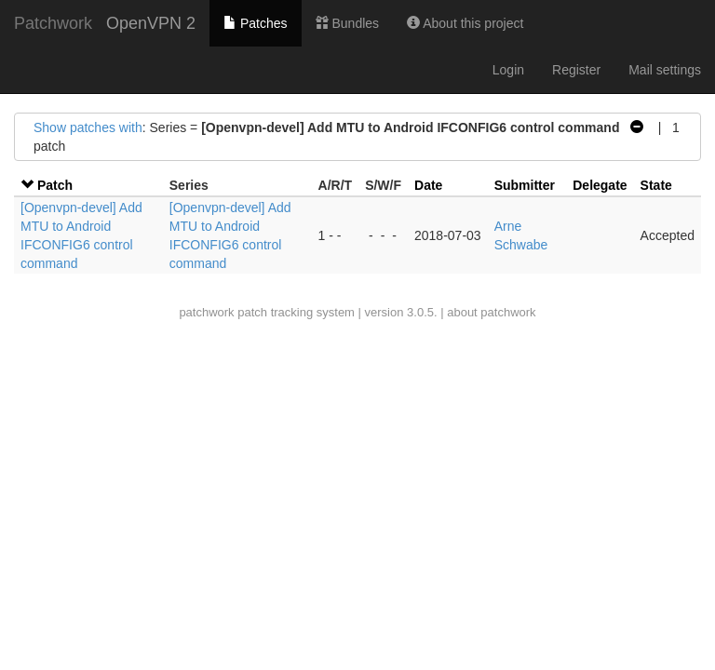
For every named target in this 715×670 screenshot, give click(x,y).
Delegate (600, 185)
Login (508, 69)
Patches (255, 23)
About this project (465, 23)
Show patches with (88, 127)
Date (428, 185)
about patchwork (491, 312)
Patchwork (53, 23)
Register (576, 69)
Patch (55, 185)
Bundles (347, 23)
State (656, 185)
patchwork (206, 312)
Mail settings (664, 69)
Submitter (524, 185)
